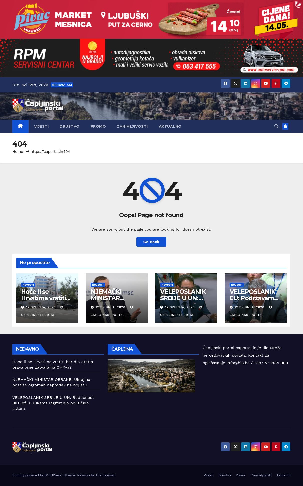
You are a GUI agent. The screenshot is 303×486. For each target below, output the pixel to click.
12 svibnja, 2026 (41, 307)
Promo (98, 126)
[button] (276, 126)
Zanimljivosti (132, 126)
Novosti (28, 284)
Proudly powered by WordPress (37, 475)
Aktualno (170, 126)
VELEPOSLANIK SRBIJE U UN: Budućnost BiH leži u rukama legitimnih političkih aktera (53, 403)
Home (17, 151)
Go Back (152, 241)
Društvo (70, 126)
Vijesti (41, 126)
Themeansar (105, 475)
